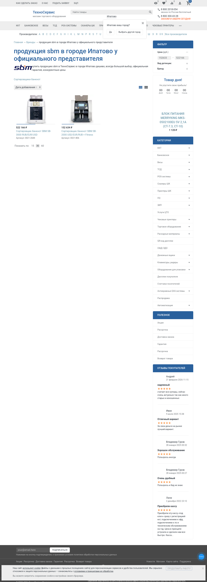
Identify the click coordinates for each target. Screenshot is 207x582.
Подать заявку (60, 3)
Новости (150, 561)
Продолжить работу (179, 568)
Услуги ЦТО (163, 212)
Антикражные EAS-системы (171, 291)
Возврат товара (165, 358)
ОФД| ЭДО (163, 248)
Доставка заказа (166, 337)
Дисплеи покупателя (168, 276)
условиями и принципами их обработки (93, 571)
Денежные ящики (166, 255)
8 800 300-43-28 (169, 16)
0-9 (161, 34)
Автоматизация (165, 305)
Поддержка (185, 561)
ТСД (55, 25)
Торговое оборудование (169, 226)
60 (42, 145)
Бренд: (161, 68)
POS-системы (69, 25)
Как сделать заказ (26, 3)
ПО (159, 198)
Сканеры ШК (88, 25)
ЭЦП (76, 3)
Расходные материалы (169, 234)
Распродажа (164, 298)
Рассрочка (163, 330)
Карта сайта (172, 561)
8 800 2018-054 (169, 9)
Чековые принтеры (163, 25)
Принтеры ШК (164, 191)
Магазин (160, 561)
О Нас (45, 3)
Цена (163, 52)
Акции (161, 323)
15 (32, 145)
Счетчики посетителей (169, 284)
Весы (45, 25)
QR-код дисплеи (165, 241)
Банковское (31, 25)
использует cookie (31, 568)
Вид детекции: (165, 63)
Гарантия (162, 344)
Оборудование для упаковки (172, 269)
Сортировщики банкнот (27, 79)
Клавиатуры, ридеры (168, 262)
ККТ (18, 25)
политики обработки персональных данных (95, 554)
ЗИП (160, 205)
